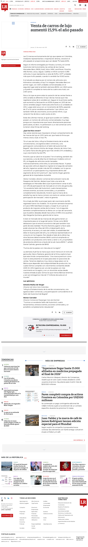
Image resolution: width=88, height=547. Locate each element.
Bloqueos (43, 13)
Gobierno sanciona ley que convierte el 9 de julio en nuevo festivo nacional (12, 369)
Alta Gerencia (35, 501)
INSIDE (84, 9)
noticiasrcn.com (60, 539)
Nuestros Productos (63, 507)
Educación (46, 476)
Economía (46, 507)
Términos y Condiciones (64, 513)
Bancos (6, 388)
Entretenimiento (77, 462)
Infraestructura (35, 517)
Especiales (34, 511)
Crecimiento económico (65, 13)
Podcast (22, 524)
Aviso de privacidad (63, 511)
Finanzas (22, 513)
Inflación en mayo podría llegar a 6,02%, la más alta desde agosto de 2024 (12, 423)
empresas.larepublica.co (34, 537)
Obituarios (34, 520)
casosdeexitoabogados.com (9, 539)
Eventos (45, 511)
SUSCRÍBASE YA (66, 335)
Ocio (44, 520)
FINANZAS (14, 9)
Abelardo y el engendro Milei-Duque (12, 404)
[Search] (75, 5)
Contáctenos (61, 509)
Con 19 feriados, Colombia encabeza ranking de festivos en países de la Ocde (11, 380)
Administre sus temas (9, 65)
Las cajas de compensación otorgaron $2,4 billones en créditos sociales (20, 482)
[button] (25, 328)
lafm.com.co (69, 539)
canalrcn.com (41, 539)
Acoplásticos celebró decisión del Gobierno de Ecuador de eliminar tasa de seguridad (50, 468)
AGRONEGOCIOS (49, 9)
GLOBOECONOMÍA (39, 9)
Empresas (50, 13)
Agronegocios (24, 501)
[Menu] (10, 9)
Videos (33, 528)
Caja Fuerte (34, 503)
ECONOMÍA (21, 9)
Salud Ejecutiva (47, 524)
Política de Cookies (63, 519)
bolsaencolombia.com (64, 537)
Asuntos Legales (24, 503)
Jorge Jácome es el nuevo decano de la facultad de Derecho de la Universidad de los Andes (50, 482)
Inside (45, 517)
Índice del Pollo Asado (33, 13)
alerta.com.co (5, 541)
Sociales (22, 528)
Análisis (6, 401)
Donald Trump (15, 15)
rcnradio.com (50, 539)
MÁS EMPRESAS (78, 440)
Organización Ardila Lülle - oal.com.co (80, 538)
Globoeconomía (48, 513)
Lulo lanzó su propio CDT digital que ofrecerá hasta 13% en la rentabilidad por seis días (12, 393)
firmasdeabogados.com (49, 537)
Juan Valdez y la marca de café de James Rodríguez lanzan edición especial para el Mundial (62, 421)
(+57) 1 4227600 (6, 509)
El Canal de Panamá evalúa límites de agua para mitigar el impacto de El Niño (20, 467)
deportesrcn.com (16, 541)
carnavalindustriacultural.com (27, 539)
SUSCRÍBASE (83, 1)
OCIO (32, 9)
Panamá (15, 462)
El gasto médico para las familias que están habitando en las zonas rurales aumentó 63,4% (79, 482)
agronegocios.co (21, 537)
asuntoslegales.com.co (7, 537)
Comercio (45, 462)
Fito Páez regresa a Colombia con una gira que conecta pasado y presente (78, 467)
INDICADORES (78, 9)
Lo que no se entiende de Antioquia (11, 413)
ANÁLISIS (56, 9)
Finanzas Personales (78, 476)
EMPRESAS (27, 9)
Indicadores (23, 517)
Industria (76, 13)
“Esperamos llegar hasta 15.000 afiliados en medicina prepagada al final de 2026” (62, 371)
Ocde (56, 13)
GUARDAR (82, 46)
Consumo (22, 507)
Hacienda (6, 364)
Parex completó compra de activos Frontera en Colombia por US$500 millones (62, 397)
